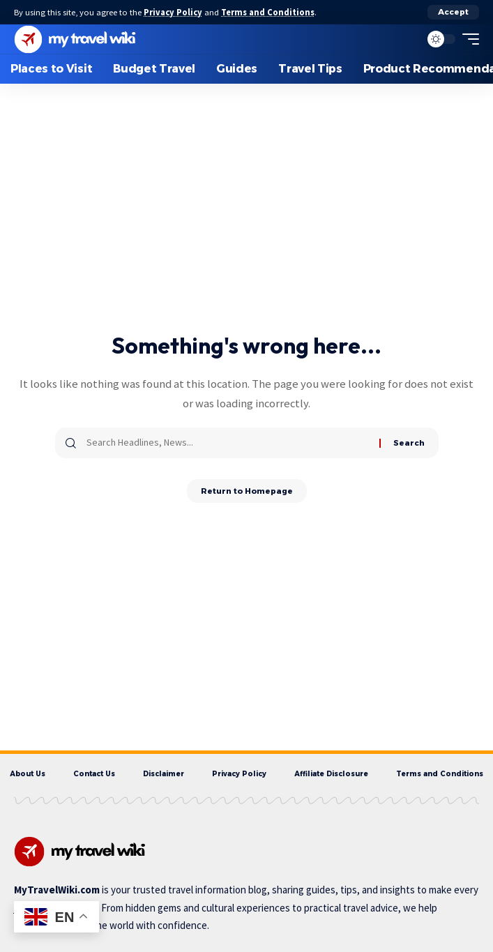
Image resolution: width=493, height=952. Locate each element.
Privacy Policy (173, 12)
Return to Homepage (247, 491)
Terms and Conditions (267, 12)
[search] (405, 39)
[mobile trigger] (467, 39)
